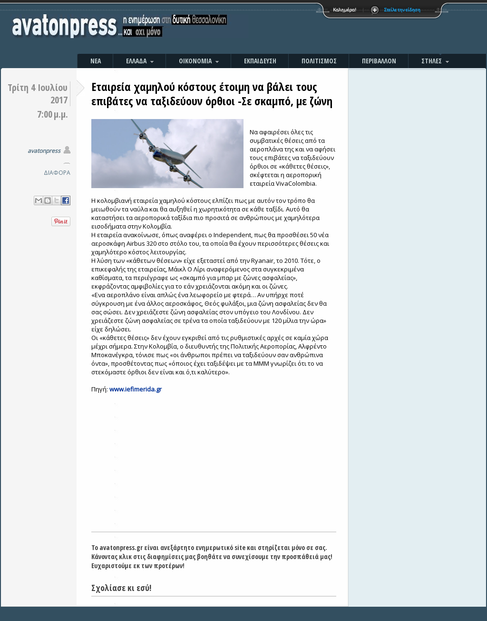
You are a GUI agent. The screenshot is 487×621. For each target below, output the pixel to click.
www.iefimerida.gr (135, 389)
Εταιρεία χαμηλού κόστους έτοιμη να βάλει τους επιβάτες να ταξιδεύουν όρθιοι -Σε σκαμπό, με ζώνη (211, 94)
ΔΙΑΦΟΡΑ (57, 173)
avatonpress (44, 151)
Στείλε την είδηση (402, 10)
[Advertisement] (345, 28)
